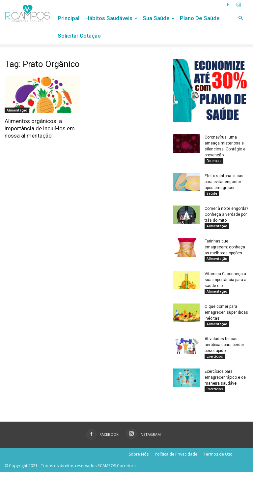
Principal (68, 18)
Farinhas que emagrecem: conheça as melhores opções (225, 250)
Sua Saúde (159, 18)
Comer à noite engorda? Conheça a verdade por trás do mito (226, 216)
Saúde (212, 194)
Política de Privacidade (176, 462)
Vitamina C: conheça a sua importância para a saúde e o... (225, 283)
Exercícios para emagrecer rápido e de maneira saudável (225, 384)
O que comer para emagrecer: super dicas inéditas (226, 317)
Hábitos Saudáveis (111, 18)
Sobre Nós (139, 462)
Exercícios (215, 362)
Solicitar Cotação (79, 35)
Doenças (214, 160)
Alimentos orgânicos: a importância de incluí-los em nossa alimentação (40, 128)
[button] (240, 18)
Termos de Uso (218, 462)
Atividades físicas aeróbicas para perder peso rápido (224, 351)
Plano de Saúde (200, 18)
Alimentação (17, 110)
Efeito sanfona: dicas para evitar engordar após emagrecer (224, 183)
